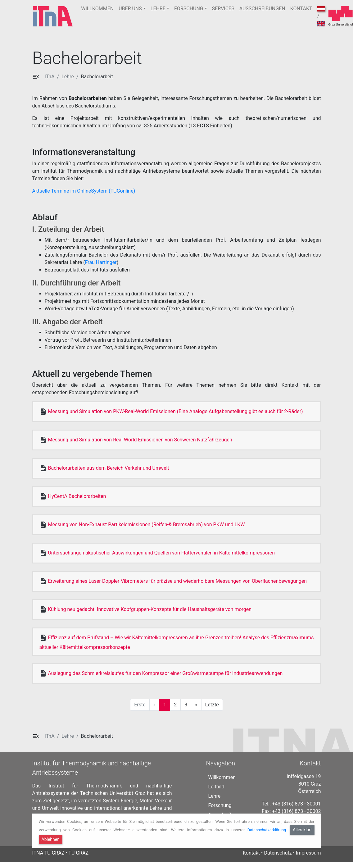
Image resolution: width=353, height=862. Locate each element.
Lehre (67, 77)
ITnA (50, 77)
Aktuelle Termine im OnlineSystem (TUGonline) (84, 191)
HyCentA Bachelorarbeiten (77, 496)
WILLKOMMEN (97, 8)
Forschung (219, 805)
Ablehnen (51, 839)
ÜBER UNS (130, 8)
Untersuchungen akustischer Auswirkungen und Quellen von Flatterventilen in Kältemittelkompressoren (161, 553)
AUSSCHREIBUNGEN (262, 8)
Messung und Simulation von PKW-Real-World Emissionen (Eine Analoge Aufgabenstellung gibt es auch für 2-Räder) (175, 411)
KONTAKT (301, 8)
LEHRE (158, 8)
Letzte (212, 705)
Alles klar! (302, 829)
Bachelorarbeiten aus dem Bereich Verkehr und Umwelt (108, 468)
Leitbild (216, 787)
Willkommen (221, 777)
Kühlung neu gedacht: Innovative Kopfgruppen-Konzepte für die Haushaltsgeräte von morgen (149, 609)
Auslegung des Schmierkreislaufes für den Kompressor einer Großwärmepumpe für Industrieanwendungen (165, 673)
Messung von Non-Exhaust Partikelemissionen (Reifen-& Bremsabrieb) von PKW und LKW (146, 524)
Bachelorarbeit (97, 77)
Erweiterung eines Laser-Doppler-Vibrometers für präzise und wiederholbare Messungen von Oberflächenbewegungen (177, 581)
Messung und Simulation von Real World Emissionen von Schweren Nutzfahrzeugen (140, 440)
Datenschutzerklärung (266, 830)
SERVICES (223, 8)
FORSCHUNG (188, 8)
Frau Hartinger (101, 262)
